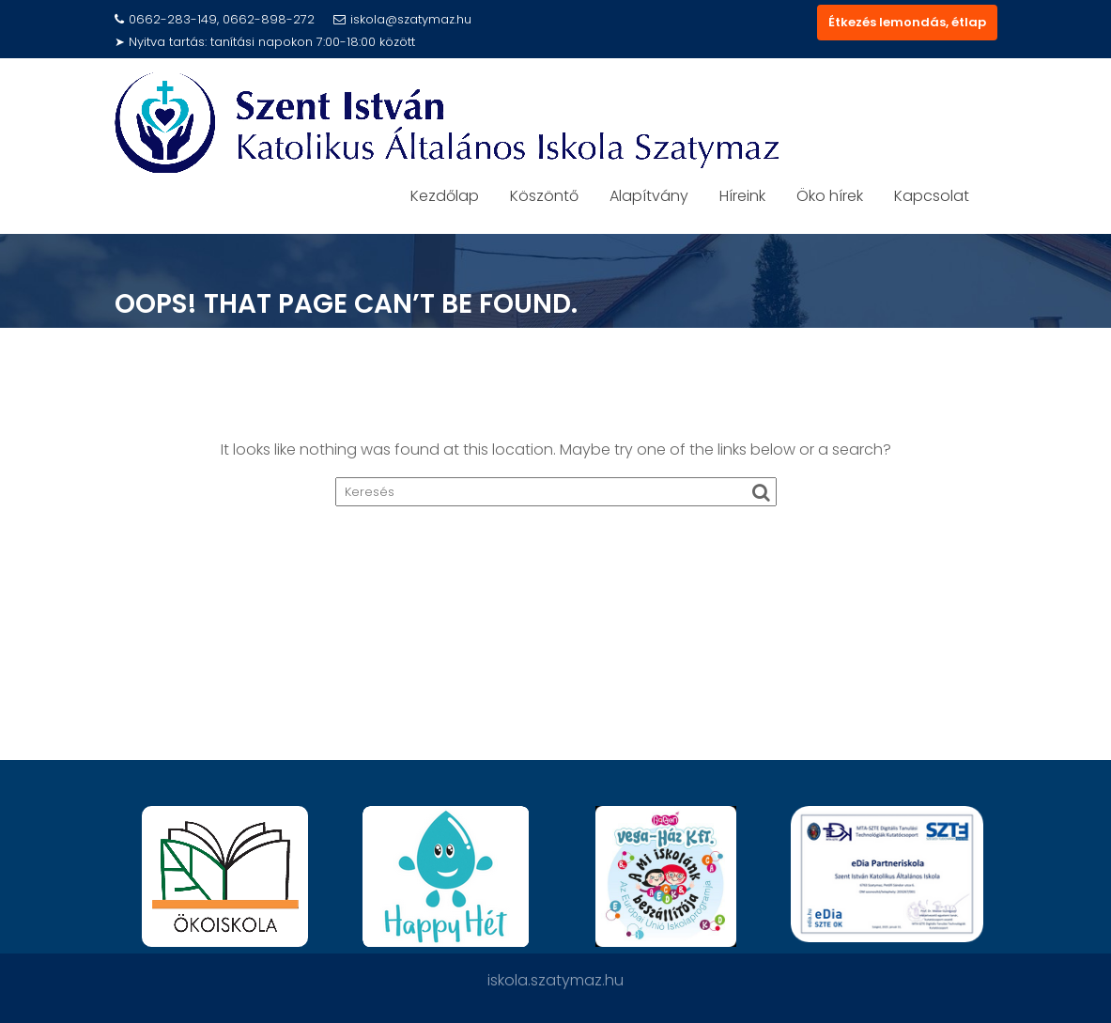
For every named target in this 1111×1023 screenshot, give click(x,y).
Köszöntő (544, 196)
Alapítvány (649, 196)
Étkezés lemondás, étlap (907, 22)
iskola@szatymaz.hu (402, 19)
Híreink (742, 196)
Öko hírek (829, 196)
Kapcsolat (931, 196)
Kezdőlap (444, 196)
